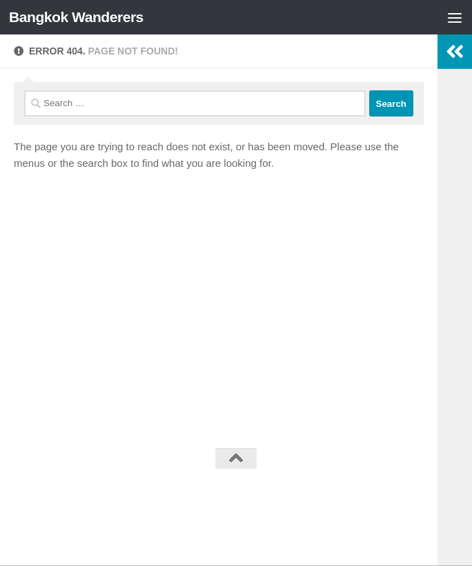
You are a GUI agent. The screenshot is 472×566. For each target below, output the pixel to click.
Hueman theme (307, 494)
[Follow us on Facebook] (236, 526)
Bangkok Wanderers (76, 17)
